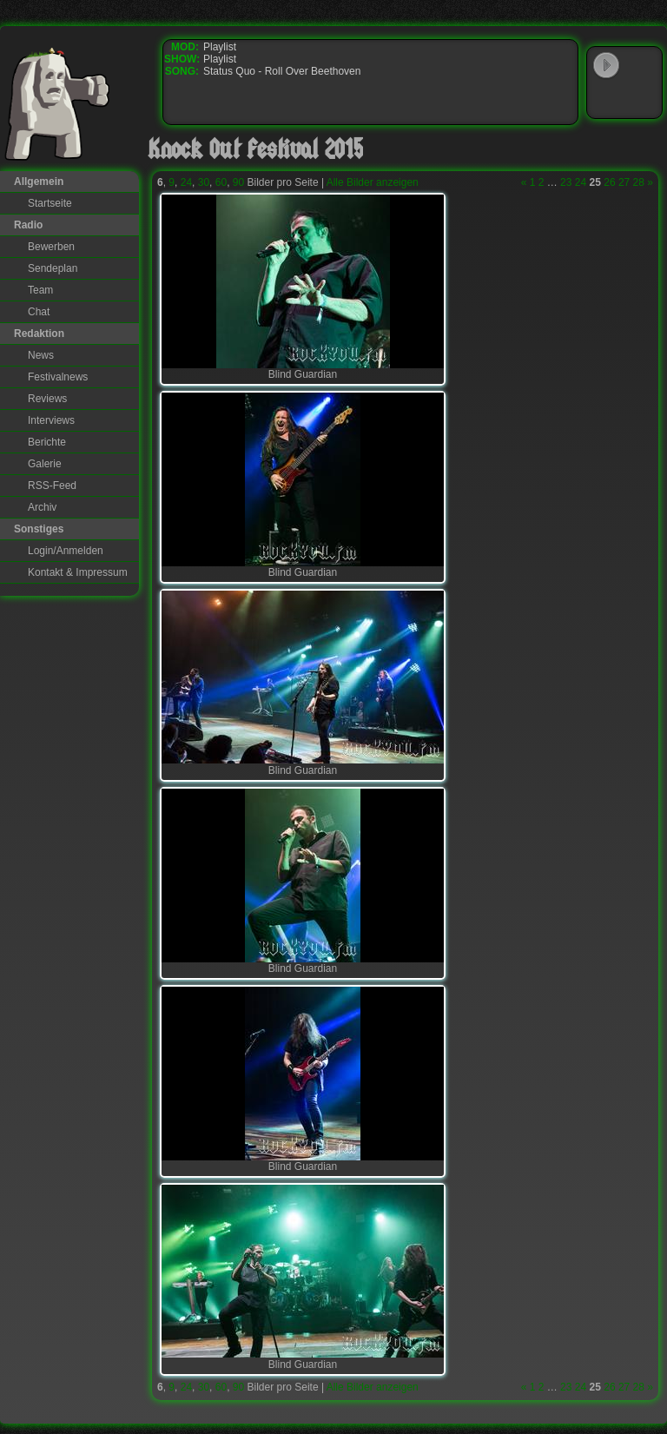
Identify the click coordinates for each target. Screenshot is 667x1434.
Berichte (47, 442)
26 (609, 182)
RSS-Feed (52, 485)
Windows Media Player (606, 99)
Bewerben (51, 247)
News (41, 355)
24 (186, 182)
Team (40, 290)
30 (203, 182)
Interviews (51, 420)
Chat (39, 312)
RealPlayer (642, 99)
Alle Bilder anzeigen (373, 182)
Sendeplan (52, 268)
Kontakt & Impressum (78, 572)
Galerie (45, 464)
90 (238, 182)
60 (221, 182)
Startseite (50, 203)
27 (624, 182)
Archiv (42, 507)
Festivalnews (58, 377)
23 (565, 182)
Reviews (47, 399)
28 (638, 182)
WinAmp (642, 66)
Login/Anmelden (65, 551)
